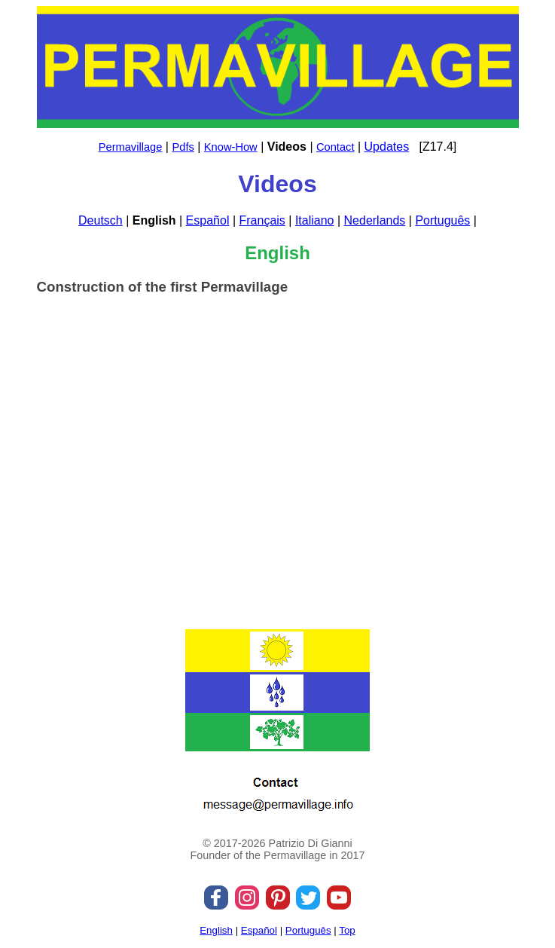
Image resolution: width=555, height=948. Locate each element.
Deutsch (100, 220)
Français (262, 220)
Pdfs (183, 147)
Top (347, 930)
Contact (335, 147)
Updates (387, 146)
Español (208, 220)
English (216, 930)
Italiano (314, 220)
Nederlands (375, 220)
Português (442, 220)
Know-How (231, 147)
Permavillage (131, 147)
